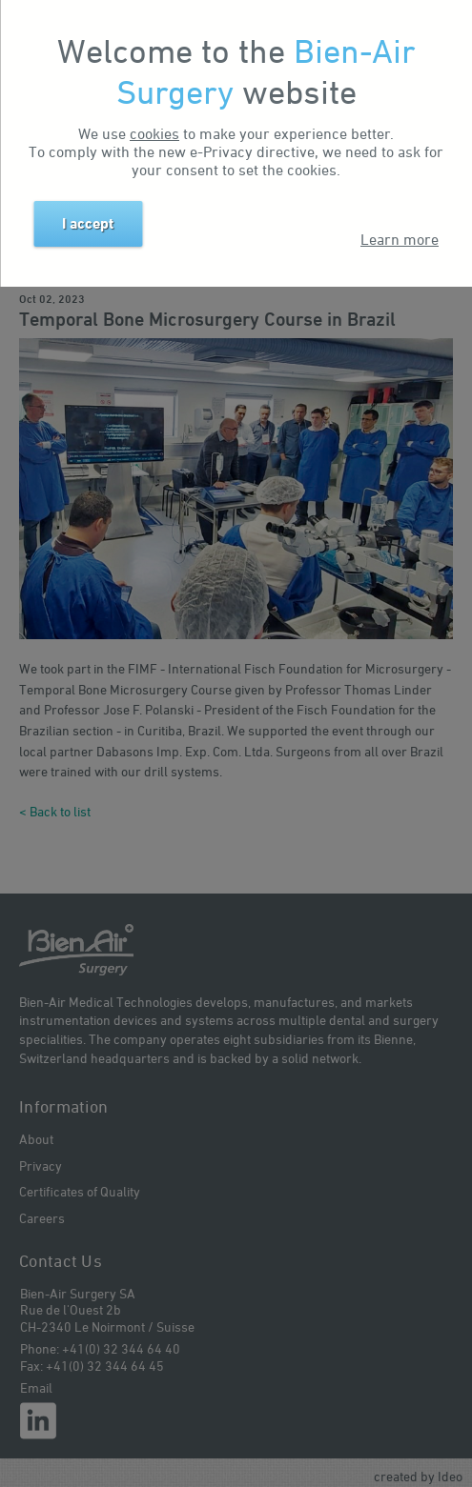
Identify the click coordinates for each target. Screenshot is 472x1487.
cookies (154, 133)
